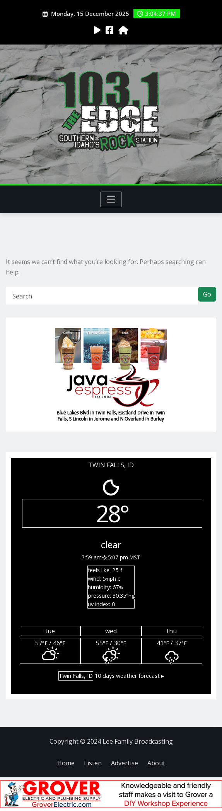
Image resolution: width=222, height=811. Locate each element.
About (156, 763)
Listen (93, 763)
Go (207, 294)
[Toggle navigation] (111, 199)
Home (66, 763)
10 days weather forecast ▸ (111, 675)
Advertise (124, 763)
